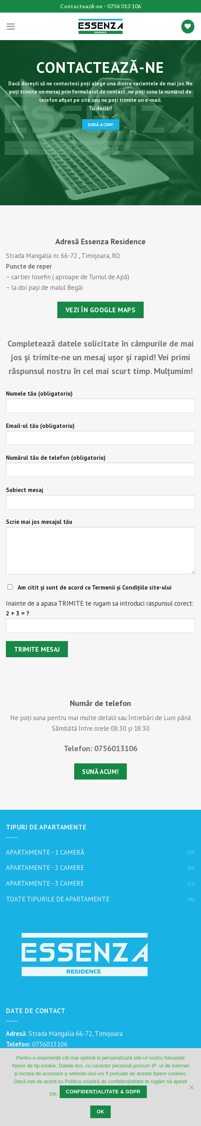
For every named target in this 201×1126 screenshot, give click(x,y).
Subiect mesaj (100, 500)
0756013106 (49, 1044)
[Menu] (11, 27)
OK (100, 1112)
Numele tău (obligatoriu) (100, 404)
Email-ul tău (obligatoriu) (100, 436)
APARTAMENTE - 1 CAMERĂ (45, 852)
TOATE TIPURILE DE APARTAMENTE (58, 899)
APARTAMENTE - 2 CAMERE (45, 867)
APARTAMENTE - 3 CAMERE (45, 883)
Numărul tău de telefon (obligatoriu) (100, 468)
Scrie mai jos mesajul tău (100, 549)
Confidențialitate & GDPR (103, 1092)
